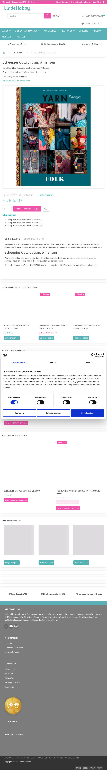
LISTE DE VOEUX (92, 23)
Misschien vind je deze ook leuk (19, 287)
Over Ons (96, 2)
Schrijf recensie (46, 195)
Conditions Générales (68, 758)
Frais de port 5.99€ (17, 44)
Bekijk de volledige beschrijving (16, 80)
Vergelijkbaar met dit (14, 350)
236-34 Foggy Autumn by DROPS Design (86, 326)
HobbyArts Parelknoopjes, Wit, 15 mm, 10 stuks (78, 492)
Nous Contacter (63, 2)
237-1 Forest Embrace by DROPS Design (52, 326)
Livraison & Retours (81, 2)
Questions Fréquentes (14, 648)
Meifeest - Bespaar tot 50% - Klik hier (18, 2)
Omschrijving (12, 239)
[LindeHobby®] (17, 8)
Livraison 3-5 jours (91, 44)
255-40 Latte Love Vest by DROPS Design (17, 326)
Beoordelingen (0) (34, 239)
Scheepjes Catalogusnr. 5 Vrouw (22, 491)
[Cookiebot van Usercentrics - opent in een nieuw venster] (93, 355)
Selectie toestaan (53, 413)
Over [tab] (88, 362)
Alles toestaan (87, 413)
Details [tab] (53, 362)
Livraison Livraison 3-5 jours (90, 594)
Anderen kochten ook (14, 435)
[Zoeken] (47, 16)
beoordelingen (26, 195)
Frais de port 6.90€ (19, 594)
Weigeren (19, 413)
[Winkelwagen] (93, 15)
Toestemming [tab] (18, 362)
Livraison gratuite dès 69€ (54, 44)
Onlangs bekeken (12, 520)
